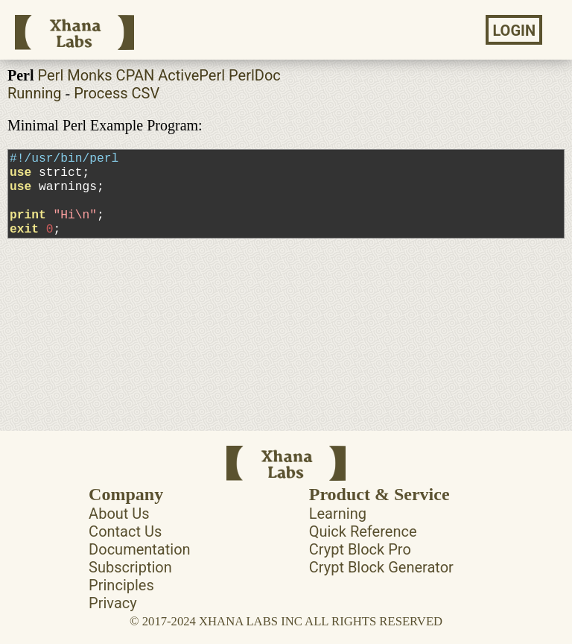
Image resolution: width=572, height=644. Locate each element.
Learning (337, 514)
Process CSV (116, 93)
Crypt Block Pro (360, 549)
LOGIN (514, 31)
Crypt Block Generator (381, 567)
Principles (121, 585)
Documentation (140, 549)
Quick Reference (363, 531)
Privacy (113, 603)
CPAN (135, 75)
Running (34, 93)
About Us (119, 514)
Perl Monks (75, 75)
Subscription (130, 567)
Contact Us (125, 531)
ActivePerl (191, 75)
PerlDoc (255, 75)
